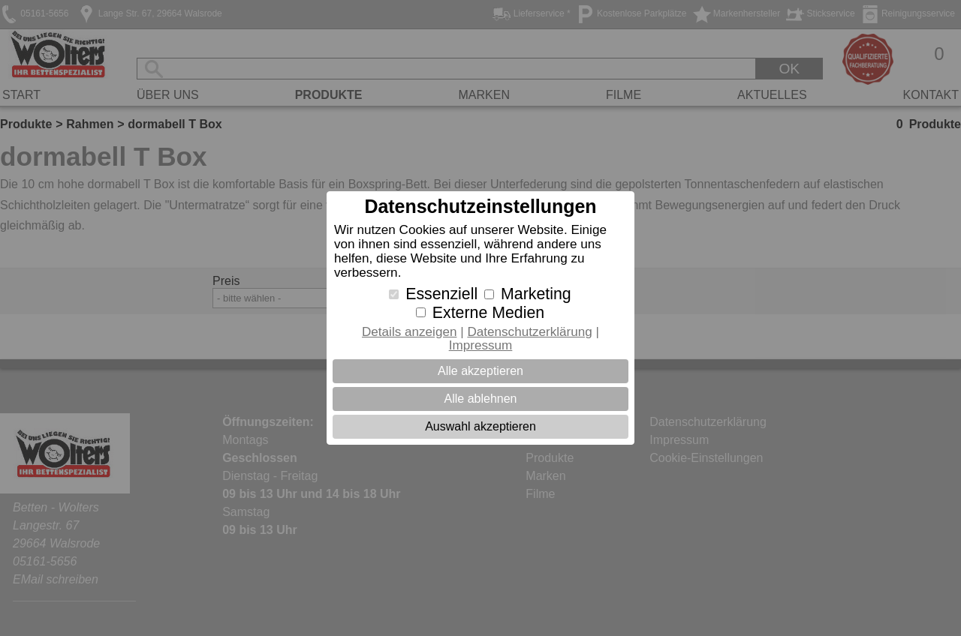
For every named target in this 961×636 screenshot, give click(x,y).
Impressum (481, 345)
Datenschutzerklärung (529, 332)
